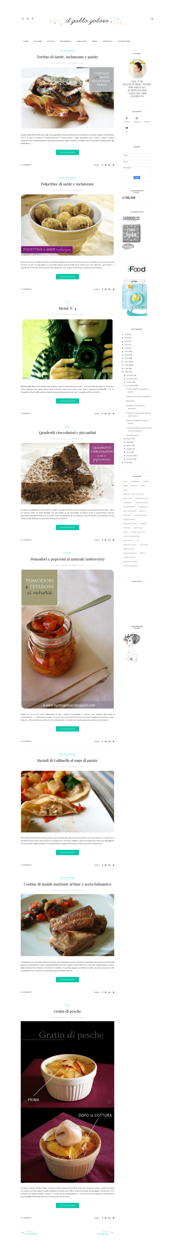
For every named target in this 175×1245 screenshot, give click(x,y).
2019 (127, 338)
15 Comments (26, 165)
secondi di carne (67, 947)
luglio (129, 442)
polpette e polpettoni (131, 536)
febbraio (130, 456)
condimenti (127, 502)
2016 (127, 348)
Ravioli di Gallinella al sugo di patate (67, 760)
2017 (127, 344)
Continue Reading (67, 152)
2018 (127, 341)
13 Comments (26, 741)
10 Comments (26, 617)
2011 (127, 362)
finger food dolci (130, 553)
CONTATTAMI (124, 41)
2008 (127, 372)
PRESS (94, 41)
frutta (142, 553)
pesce (125, 490)
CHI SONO (38, 41)
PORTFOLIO (108, 41)
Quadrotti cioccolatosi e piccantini (67, 432)
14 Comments (26, 1202)
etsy (127, 129)
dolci (67, 426)
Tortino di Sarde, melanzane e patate (67, 56)
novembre (130, 379)
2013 (127, 355)
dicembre (130, 375)
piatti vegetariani (129, 511)
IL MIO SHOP (81, 41)
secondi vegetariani (130, 566)
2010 (127, 365)
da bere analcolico (138, 532)
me (67, 302)
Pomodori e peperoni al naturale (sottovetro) (67, 636)
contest (144, 524)
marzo (129, 452)
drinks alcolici (128, 549)
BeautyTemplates (63, 1240)
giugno (129, 445)
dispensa (67, 630)
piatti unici (144, 545)
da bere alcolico (129, 557)
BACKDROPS (65, 41)
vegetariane (135, 481)
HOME (25, 41)
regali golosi (128, 540)
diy (137, 540)
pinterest (147, 119)
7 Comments (26, 413)
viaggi (125, 532)
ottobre (130, 382)
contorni (126, 528)
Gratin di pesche (67, 1080)
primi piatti (127, 515)
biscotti (142, 511)
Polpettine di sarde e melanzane (67, 183)
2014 (127, 351)
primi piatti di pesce (67, 754)
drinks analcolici (141, 498)
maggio (129, 449)
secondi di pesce (67, 50)
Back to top (148, 1240)
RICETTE (51, 41)
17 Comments (26, 289)
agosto (129, 438)
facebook (127, 119)
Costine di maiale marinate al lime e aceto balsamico (67, 953)
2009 (127, 368)
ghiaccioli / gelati (129, 545)
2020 (127, 334)
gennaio (130, 459)
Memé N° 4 (67, 308)
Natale (142, 486)
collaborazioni (129, 507)
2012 (127, 358)
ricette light (138, 528)
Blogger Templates (29, 1240)
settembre (131, 385)
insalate (134, 486)
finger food (142, 507)
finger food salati (67, 177)
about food (127, 498)
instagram (136, 119)
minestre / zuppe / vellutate (133, 494)
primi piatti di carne (130, 561)
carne (125, 486)
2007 (127, 462)
